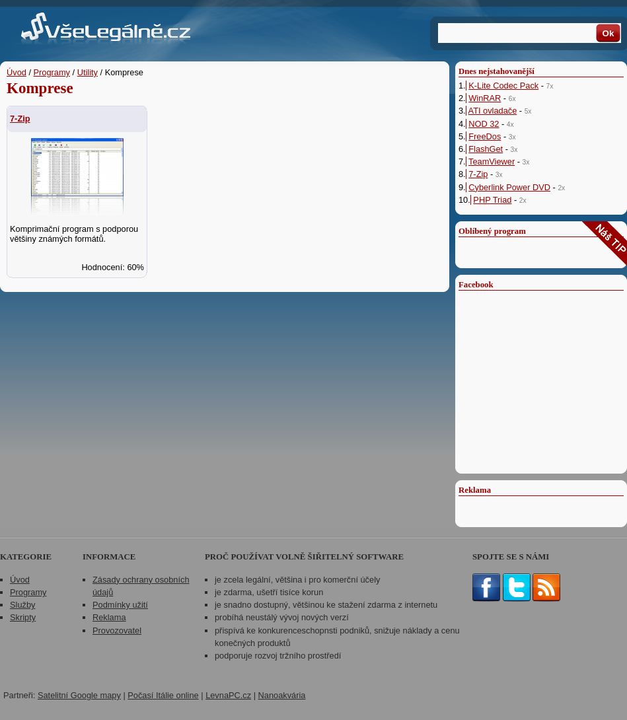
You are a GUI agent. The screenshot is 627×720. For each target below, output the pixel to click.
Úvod (16, 72)
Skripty (23, 617)
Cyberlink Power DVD (509, 187)
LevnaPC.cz (228, 695)
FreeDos (484, 136)
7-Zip (20, 119)
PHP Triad (492, 200)
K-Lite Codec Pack (503, 85)
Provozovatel (116, 630)
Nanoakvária (282, 695)
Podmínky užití (120, 605)
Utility (87, 72)
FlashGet (485, 149)
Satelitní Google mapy (79, 695)
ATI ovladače (492, 111)
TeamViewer (491, 161)
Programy (52, 72)
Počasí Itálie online (163, 695)
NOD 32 (483, 124)
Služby (22, 605)
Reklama (109, 617)
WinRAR (484, 98)
